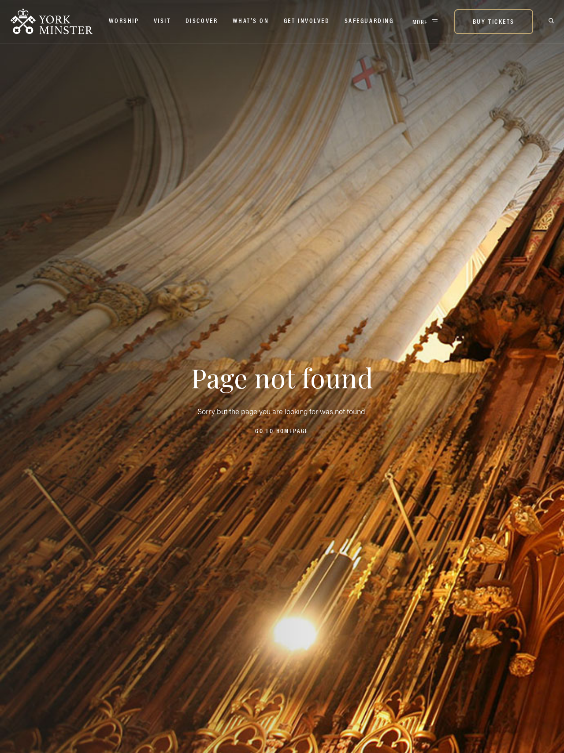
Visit (162, 20)
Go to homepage (281, 430)
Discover (202, 20)
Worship (124, 20)
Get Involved (307, 20)
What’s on (251, 20)
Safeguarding (369, 20)
